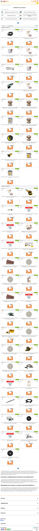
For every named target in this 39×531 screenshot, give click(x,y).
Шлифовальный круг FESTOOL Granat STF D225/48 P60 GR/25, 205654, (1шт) (10, 249)
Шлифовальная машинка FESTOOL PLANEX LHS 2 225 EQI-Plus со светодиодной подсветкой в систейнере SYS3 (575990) (28, 440)
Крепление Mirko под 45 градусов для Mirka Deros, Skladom (28, 159)
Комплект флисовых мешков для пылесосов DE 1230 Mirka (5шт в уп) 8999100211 (29, 388)
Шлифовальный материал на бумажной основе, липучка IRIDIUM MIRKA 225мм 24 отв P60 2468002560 (10, 353)
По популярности (9, 26)
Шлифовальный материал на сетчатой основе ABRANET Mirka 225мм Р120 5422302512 (28, 55)
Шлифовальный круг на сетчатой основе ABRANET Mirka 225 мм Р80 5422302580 (29, 73)
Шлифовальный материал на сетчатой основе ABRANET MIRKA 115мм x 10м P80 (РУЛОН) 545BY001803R (28, 125)
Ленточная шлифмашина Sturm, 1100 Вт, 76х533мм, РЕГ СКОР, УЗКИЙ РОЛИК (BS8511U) (10, 318)
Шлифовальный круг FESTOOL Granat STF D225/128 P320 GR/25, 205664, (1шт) (28, 301)
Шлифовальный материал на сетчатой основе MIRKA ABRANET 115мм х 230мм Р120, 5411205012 (29, 231)
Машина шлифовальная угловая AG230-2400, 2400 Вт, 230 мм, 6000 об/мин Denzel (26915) (10, 160)
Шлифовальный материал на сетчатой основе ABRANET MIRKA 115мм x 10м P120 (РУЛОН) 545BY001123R (28, 108)
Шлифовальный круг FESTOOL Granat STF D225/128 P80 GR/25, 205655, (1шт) (10, 388)
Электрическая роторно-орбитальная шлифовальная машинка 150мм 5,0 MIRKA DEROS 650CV (29, 197)
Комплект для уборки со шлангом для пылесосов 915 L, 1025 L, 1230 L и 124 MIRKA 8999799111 (29, 371)
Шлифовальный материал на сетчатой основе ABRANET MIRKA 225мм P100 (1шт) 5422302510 (28, 90)
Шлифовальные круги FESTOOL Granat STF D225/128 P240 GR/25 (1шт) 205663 (28, 214)
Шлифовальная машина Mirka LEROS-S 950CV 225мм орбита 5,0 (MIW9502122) (10, 214)
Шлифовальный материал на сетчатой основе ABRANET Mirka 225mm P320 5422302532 (28, 38)
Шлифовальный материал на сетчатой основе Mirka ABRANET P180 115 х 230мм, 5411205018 (10, 266)
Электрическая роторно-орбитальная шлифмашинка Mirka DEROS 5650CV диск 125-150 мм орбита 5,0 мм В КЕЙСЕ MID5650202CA (10, 336)
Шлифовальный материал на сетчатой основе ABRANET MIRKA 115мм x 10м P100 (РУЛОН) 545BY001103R (10, 108)
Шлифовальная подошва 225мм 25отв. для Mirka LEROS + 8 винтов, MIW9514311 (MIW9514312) (10, 142)
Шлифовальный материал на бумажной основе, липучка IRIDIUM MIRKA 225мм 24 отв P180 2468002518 (28, 318)
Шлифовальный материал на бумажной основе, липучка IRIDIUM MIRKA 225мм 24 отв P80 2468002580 (10, 284)
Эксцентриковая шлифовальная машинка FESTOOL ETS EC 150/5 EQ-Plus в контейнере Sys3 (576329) (10, 423)
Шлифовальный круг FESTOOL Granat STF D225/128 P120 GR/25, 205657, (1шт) (10, 440)
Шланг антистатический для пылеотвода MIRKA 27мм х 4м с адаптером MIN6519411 (29, 405)
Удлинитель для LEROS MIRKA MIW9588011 (7, 405)
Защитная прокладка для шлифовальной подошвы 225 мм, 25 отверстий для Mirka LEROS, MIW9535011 (29, 423)
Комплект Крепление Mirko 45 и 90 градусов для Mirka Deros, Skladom (10, 177)
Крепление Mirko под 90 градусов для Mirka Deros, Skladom (10, 124)
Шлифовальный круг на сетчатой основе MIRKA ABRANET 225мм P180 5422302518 (10, 55)
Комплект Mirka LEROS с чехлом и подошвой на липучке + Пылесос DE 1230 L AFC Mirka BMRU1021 (28, 249)
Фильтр (3, 25)
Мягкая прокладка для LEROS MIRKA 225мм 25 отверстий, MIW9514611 (10, 458)
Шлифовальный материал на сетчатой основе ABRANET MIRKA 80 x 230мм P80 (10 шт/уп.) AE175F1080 (28, 284)
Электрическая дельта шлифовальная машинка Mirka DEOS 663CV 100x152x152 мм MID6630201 (29, 353)
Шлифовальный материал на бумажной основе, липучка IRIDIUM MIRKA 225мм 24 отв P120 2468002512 (28, 336)
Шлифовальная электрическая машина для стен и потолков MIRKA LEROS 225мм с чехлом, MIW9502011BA (10, 73)
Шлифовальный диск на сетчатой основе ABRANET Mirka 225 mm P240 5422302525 (10, 197)
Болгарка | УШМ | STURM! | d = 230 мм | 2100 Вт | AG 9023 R (10, 89)
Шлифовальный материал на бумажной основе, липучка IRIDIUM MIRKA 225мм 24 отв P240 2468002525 (28, 266)
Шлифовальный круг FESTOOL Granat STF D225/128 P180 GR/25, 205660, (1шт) (10, 231)
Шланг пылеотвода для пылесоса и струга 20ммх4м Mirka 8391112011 (10, 38)
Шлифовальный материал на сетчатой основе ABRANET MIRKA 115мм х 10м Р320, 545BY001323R (28, 142)
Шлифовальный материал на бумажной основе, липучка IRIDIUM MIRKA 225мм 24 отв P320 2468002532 (10, 371)
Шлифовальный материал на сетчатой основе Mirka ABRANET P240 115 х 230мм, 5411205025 (10, 301)
